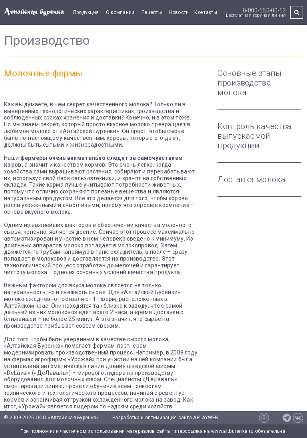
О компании (120, 12)
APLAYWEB (205, 417)
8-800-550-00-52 (264, 10)
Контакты (205, 12)
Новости (179, 12)
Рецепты (152, 12)
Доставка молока (251, 179)
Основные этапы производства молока (249, 82)
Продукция (86, 12)
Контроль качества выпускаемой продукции (254, 135)
